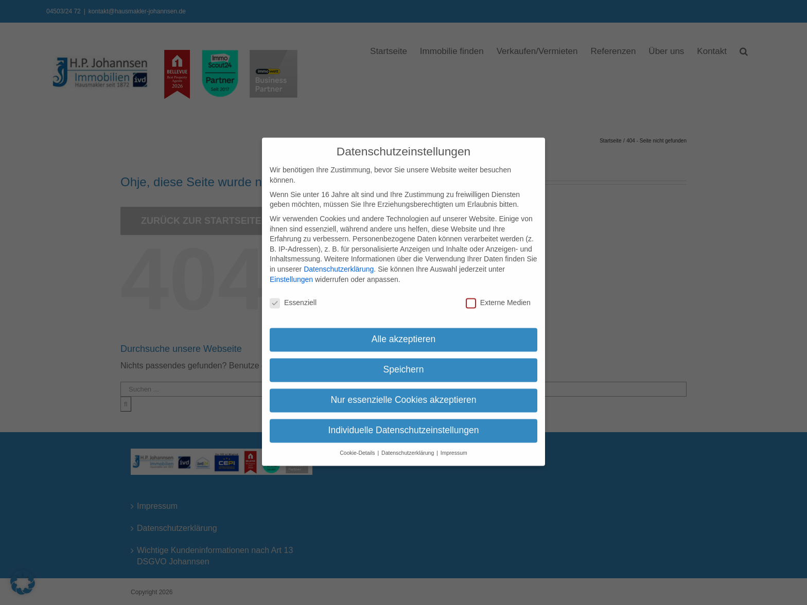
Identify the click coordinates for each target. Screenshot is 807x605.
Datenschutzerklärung (339, 261)
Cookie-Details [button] (358, 444)
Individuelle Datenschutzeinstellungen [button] (403, 422)
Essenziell (293, 294)
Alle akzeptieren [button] (404, 331)
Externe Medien (498, 294)
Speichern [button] (403, 361)
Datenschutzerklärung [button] (408, 444)
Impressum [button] (454, 444)
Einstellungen (291, 270)
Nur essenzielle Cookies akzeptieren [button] (403, 391)
